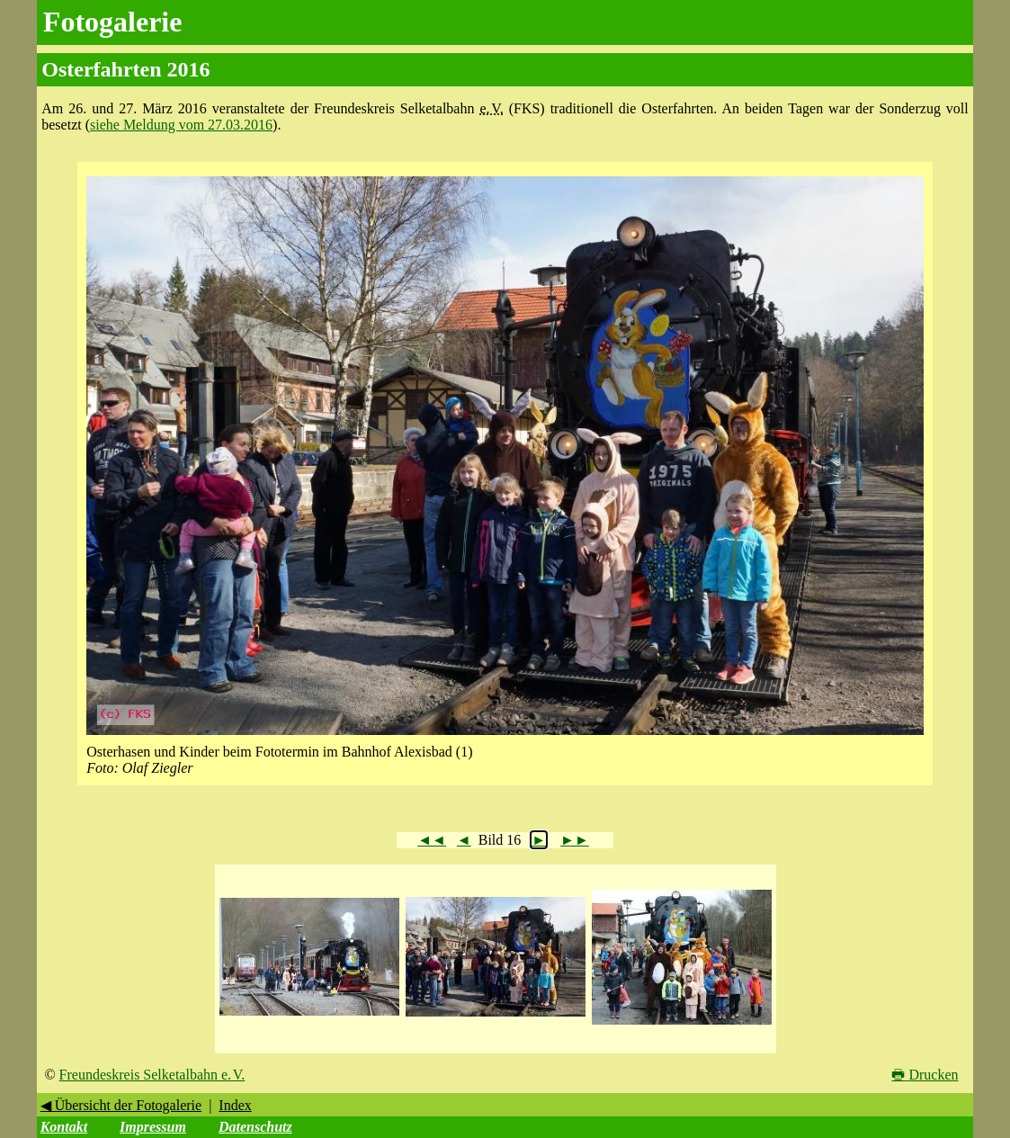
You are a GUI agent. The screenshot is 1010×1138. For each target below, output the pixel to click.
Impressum (153, 1126)
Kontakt (63, 1126)
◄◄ (431, 839)
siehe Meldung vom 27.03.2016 (181, 124)
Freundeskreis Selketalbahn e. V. (152, 1074)
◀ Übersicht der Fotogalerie (121, 1105)
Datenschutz (255, 1126)
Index (235, 1105)
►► (574, 839)
